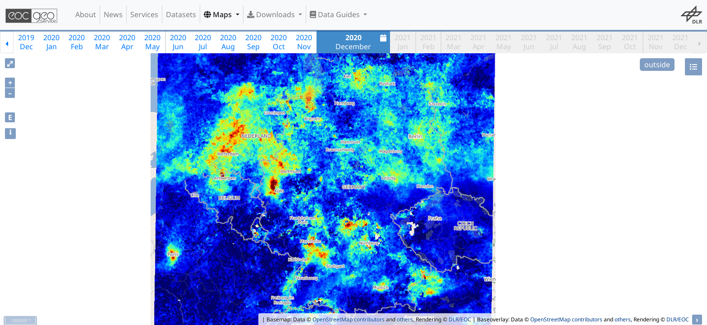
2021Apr (478, 41)
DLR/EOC (460, 319)
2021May (504, 41)
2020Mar (102, 41)
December (362, 41)
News (113, 14)
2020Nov (304, 41)
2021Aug (579, 41)
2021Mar (453, 41)
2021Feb (428, 41)
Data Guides (336, 14)
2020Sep (253, 41)
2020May (152, 41)
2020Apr (127, 41)
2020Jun (178, 41)
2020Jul (203, 41)
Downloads (272, 14)
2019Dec (26, 41)
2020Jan (51, 41)
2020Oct (279, 41)
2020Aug (228, 41)
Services (144, 14)
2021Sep (605, 41)
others (405, 319)
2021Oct (630, 41)
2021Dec (680, 41)
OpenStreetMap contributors (348, 319)
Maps (219, 14)
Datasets (181, 14)
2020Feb (77, 41)
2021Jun (529, 41)
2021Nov (655, 41)
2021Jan (403, 41)
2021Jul (554, 41)
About (85, 14)
